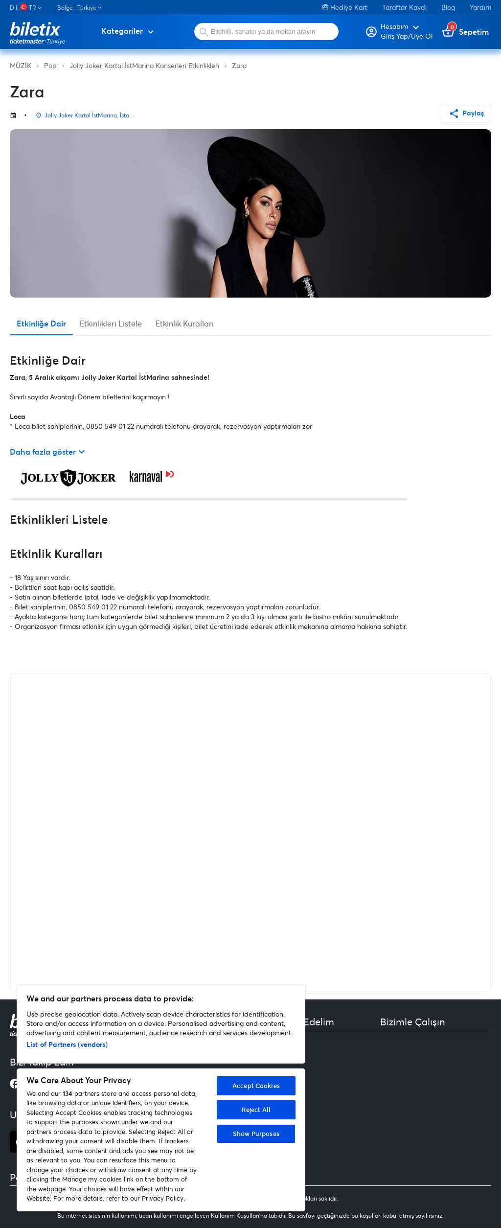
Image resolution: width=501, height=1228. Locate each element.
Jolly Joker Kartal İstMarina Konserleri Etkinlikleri (144, 65)
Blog (448, 7)
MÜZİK (20, 65)
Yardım (480, 7)
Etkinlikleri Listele (111, 323)
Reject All (256, 1109)
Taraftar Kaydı (404, 7)
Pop (50, 65)
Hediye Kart (344, 7)
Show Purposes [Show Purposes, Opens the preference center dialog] (256, 1133)
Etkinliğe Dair (41, 323)
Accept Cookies (256, 1085)
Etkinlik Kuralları (185, 323)
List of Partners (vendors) (67, 1044)
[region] (161, 1098)
